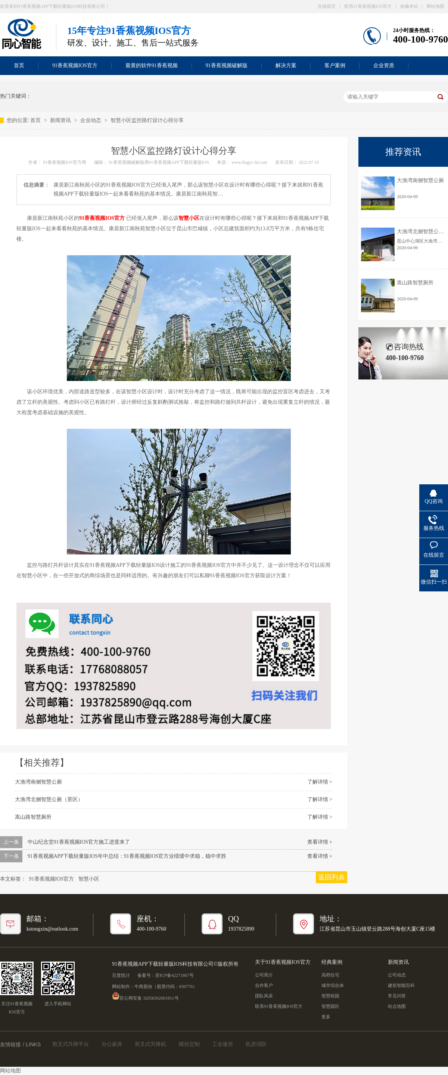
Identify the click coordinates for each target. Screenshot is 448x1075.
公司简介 (264, 975)
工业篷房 (222, 1044)
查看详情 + (319, 842)
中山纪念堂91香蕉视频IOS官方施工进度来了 (79, 842)
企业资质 (383, 65)
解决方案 (286, 65)
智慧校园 (330, 996)
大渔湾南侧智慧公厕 (38, 782)
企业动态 (91, 120)
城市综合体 (332, 985)
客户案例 (334, 65)
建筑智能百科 (401, 985)
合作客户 (264, 985)
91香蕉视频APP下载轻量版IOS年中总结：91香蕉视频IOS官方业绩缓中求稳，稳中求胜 (127, 856)
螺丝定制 (189, 1044)
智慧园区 (330, 1006)
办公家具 (112, 1044)
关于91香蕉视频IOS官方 (283, 962)
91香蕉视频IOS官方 (74, 65)
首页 (36, 120)
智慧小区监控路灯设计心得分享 (147, 120)
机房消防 (256, 1044)
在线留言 (327, 6)
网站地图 (435, 6)
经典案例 (331, 962)
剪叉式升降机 (150, 1044)
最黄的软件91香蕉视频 (151, 65)
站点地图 (397, 1006)
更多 (325, 1016)
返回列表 (331, 877)
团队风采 (264, 996)
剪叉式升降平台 (70, 1044)
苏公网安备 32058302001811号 (145, 996)
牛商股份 (143, 986)
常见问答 (397, 996)
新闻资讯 (61, 120)
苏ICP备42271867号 (174, 975)
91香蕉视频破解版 (227, 65)
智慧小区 (88, 879)
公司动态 (397, 975)
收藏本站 (409, 6)
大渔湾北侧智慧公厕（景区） (49, 799)
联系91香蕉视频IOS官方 (368, 6)
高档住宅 (330, 975)
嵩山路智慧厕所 (33, 817)
